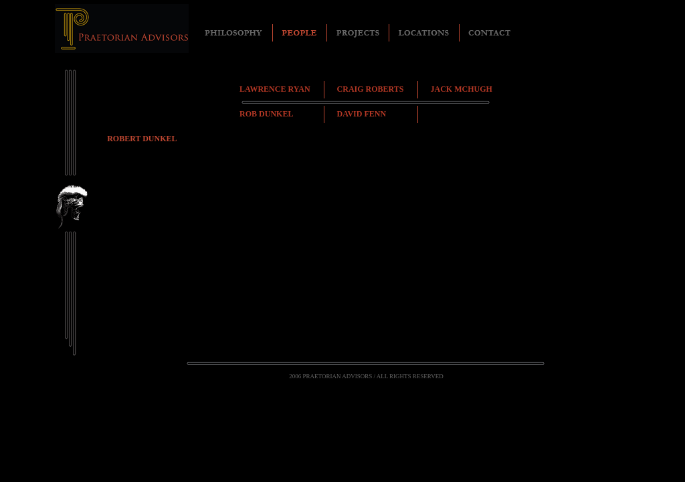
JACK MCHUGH (461, 89)
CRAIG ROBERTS (370, 89)
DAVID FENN (361, 113)
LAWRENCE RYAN (274, 89)
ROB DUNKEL (266, 113)
